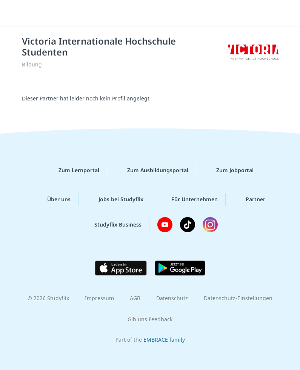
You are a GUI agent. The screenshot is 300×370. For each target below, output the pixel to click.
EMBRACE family (164, 339)
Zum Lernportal (72, 170)
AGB (135, 298)
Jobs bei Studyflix (114, 199)
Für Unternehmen (188, 199)
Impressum (99, 298)
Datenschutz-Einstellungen (238, 298)
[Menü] (17, 13)
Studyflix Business (112, 224)
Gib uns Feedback (150, 319)
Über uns (53, 199)
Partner (249, 199)
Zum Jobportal (229, 170)
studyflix (156, 13)
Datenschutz (172, 298)
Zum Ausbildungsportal (151, 170)
